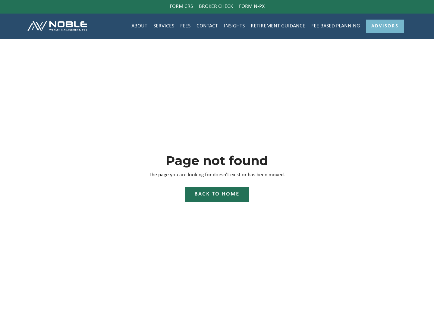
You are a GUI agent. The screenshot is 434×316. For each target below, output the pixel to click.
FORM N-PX (252, 6)
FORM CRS (181, 6)
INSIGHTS (234, 26)
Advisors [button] (384, 26)
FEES (185, 26)
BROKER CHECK (216, 6)
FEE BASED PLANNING (335, 26)
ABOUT (139, 26)
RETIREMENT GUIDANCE (278, 26)
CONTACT (207, 26)
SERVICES (163, 26)
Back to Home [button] (217, 194)
